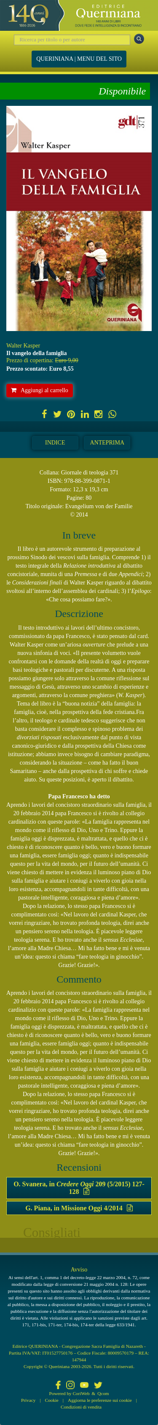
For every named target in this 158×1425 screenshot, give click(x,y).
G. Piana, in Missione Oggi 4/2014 (79, 1208)
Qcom (103, 1393)
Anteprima (107, 442)
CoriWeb (80, 1393)
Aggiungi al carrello (39, 390)
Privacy (28, 1400)
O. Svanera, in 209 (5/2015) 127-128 (79, 1187)
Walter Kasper (23, 345)
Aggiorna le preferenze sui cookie (100, 1400)
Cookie (52, 1400)
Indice (55, 442)
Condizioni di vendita (81, 1406)
